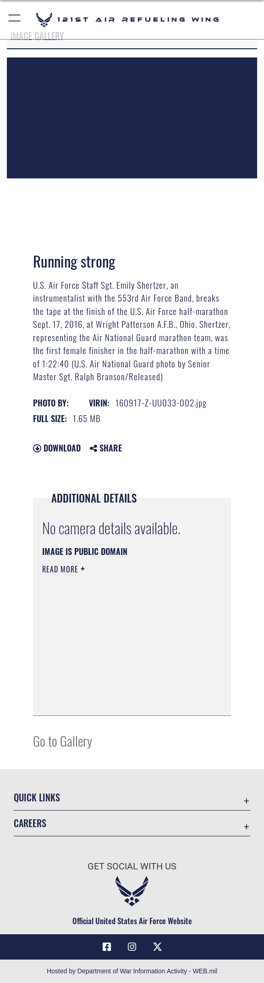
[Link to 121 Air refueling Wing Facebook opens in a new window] (107, 947)
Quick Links (37, 797)
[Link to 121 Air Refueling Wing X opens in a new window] (157, 947)
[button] (15, 19)
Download (57, 448)
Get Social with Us (132, 866)
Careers (30, 823)
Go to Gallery (62, 740)
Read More (61, 569)
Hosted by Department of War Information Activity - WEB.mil (132, 971)
